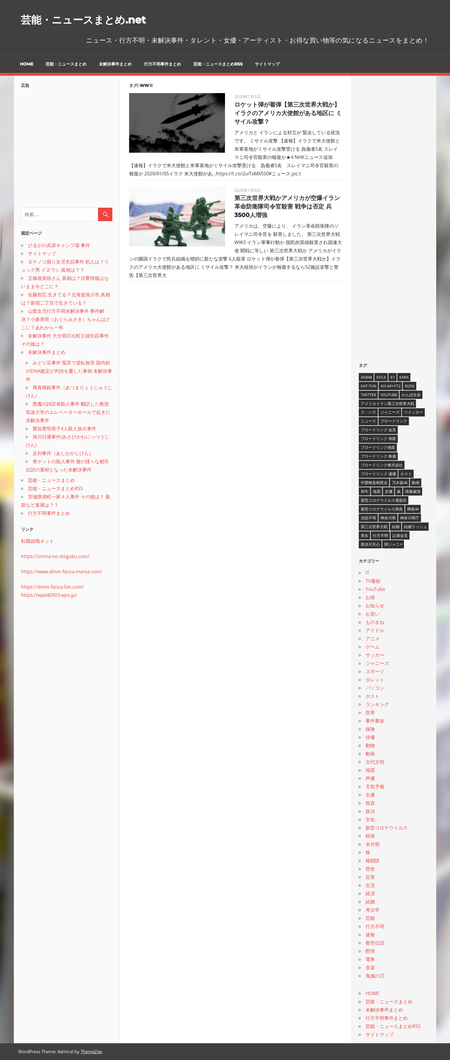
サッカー (375, 655)
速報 (370, 934)
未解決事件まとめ (115, 64)
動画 (370, 753)
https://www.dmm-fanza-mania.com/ (61, 571)
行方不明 (375, 926)
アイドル (375, 630)
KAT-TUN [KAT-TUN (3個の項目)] (368, 386)
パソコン (375, 688)
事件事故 (375, 721)
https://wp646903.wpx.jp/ (49, 595)
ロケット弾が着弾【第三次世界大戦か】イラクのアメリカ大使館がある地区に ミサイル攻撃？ (288, 113)
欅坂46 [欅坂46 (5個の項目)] (413, 509)
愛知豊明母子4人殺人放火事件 (64, 428)
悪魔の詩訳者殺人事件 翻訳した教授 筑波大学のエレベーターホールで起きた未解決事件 (68, 412)
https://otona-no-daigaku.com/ (55, 556)
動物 (370, 745)
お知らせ (375, 605)
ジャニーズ (377, 663)
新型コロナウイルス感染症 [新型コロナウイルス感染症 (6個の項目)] (384, 500)
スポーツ (375, 671)
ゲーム (373, 647)
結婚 (370, 901)
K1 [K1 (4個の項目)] (392, 377)
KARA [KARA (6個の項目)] (404, 377)
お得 (370, 597)
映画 (370, 836)
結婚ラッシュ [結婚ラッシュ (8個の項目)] (415, 526)
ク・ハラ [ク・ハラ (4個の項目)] (368, 412)
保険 (370, 729)
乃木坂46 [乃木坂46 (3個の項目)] (399, 482)
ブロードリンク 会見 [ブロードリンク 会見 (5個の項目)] (378, 429)
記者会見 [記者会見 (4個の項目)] (400, 535)
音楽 (370, 967)
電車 (370, 959)
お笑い (373, 614)
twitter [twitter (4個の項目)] (368, 394)
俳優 (370, 737)
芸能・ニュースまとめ (66, 64)
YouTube (375, 589)
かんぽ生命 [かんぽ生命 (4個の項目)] (411, 394)
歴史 (370, 869)
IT (367, 573)
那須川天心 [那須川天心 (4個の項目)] (370, 544)
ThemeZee (91, 1051)
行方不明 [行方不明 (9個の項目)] (380, 535)
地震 (370, 770)
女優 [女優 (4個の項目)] (389, 491)
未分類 (373, 844)
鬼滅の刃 (375, 975)
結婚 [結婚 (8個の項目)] (396, 526)
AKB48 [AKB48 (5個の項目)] (366, 377)
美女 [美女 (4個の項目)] (364, 535)
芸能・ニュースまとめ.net (92, 19)
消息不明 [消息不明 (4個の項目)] (368, 517)
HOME (26, 64)
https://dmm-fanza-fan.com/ (52, 587)
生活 (370, 885)
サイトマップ (267, 64)
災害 (370, 877)
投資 (370, 803)
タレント (375, 679)
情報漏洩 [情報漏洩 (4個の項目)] (412, 491)
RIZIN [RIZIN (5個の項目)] (410, 386)
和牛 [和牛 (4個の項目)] (364, 491)
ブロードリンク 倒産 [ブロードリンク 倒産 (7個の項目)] (378, 438)
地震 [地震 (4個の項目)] (376, 491)
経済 (370, 893)
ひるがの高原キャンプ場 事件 (59, 245)
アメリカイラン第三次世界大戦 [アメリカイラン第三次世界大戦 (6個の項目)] (387, 403)
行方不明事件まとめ (162, 64)
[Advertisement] (66, 146)
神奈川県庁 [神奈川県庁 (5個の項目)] (409, 517)
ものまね (375, 622)
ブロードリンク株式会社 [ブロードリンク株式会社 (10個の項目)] (382, 465)
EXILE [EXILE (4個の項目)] (381, 377)
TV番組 (373, 581)
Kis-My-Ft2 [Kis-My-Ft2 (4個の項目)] (390, 386)
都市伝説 (375, 943)
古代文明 (375, 762)
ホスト (373, 696)
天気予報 (375, 786)
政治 (370, 811)
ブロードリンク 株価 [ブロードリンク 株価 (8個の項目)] (378, 456)
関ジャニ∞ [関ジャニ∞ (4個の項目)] (393, 544)
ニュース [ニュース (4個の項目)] (368, 421)
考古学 (373, 910)
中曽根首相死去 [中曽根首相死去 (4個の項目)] (374, 482)
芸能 (370, 918)
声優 (370, 778)
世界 (370, 712)
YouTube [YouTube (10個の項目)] (388, 394)
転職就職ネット (37, 541)
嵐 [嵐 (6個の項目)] (399, 491)
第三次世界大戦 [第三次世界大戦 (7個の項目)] (374, 526)
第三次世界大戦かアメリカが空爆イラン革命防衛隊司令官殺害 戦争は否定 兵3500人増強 (287, 206)
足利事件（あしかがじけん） (63, 453)
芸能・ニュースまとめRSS (218, 64)
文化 (370, 819)
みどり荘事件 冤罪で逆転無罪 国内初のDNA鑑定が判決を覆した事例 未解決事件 (69, 371)
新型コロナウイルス (387, 827)
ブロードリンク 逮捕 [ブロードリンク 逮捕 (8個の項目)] (378, 473)
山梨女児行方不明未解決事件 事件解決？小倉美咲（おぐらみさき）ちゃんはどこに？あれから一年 (65, 319)
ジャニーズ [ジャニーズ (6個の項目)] (390, 412)
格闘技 (373, 860)
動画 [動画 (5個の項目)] (415, 482)
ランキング (377, 704)
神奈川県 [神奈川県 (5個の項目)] (388, 517)
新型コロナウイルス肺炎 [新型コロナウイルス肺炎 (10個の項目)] (382, 509)
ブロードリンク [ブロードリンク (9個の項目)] (393, 421)
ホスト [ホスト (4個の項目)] (406, 473)
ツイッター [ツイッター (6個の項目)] (413, 412)
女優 (370, 795)
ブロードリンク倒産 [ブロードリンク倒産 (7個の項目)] (378, 447)
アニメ (373, 638)
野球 (370, 951)
